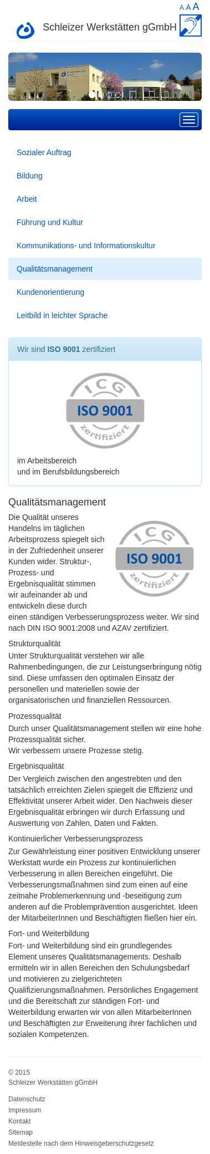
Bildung (30, 175)
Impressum (24, 1110)
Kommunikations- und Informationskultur (86, 245)
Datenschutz (26, 1099)
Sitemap (20, 1132)
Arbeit (27, 199)
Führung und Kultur (50, 222)
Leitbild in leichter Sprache (62, 315)
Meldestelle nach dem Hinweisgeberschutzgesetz (81, 1143)
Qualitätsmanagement (55, 268)
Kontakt (19, 1121)
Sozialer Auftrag (44, 152)
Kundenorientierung (50, 292)
